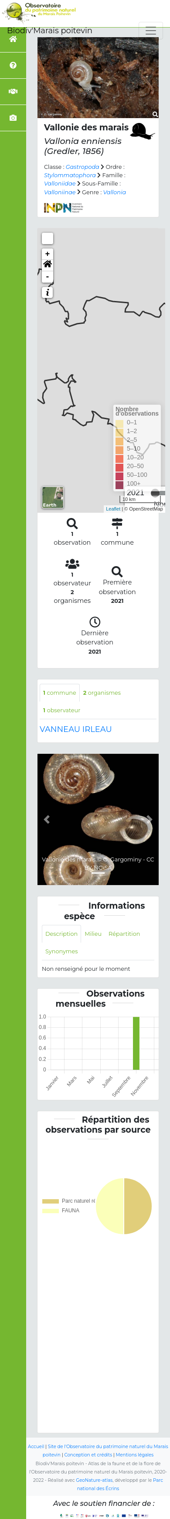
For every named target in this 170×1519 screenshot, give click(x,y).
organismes (102, 693)
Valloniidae (59, 183)
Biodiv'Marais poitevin (49, 30)
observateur (61, 710)
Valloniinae (59, 192)
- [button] (47, 277)
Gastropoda (82, 167)
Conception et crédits (88, 1455)
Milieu (93, 934)
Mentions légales (135, 1455)
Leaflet (113, 508)
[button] (47, 265)
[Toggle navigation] (151, 30)
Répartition (124, 934)
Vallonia (114, 192)
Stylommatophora (70, 175)
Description (61, 934)
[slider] (155, 493)
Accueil (36, 1446)
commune (59, 693)
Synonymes (61, 951)
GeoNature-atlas (94, 1480)
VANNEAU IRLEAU (76, 729)
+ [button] (47, 254)
